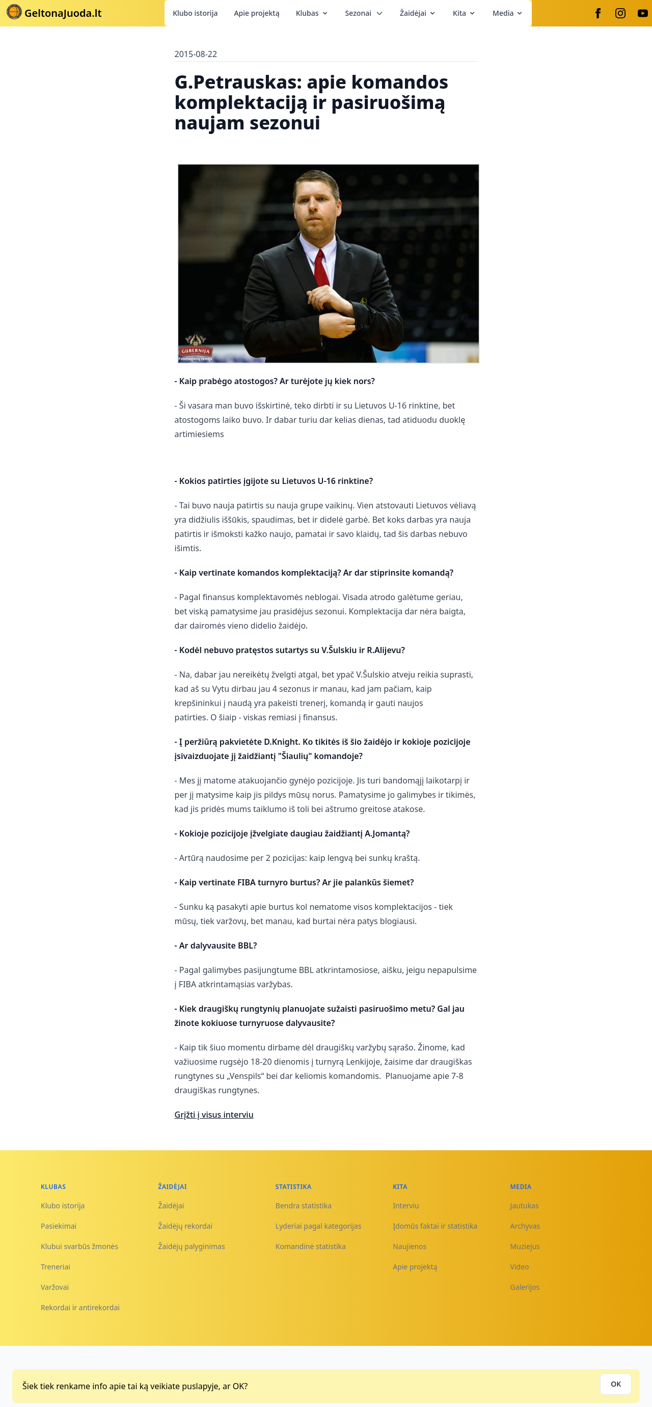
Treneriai (55, 1266)
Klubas (312, 13)
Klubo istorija (195, 13)
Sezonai (364, 13)
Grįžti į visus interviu (214, 1114)
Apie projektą (256, 13)
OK (616, 1384)
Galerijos (525, 1287)
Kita (464, 13)
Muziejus (525, 1246)
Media (508, 13)
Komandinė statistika (311, 1246)
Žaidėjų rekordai (185, 1226)
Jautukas (524, 1205)
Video (519, 1266)
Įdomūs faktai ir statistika (435, 1226)
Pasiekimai (58, 1226)
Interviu (406, 1205)
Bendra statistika (304, 1205)
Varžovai (55, 1287)
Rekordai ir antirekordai (80, 1307)
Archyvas (525, 1226)
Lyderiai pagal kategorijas (319, 1226)
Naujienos (409, 1246)
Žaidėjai (418, 13)
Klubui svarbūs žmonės (79, 1246)
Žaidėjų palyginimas (191, 1246)
